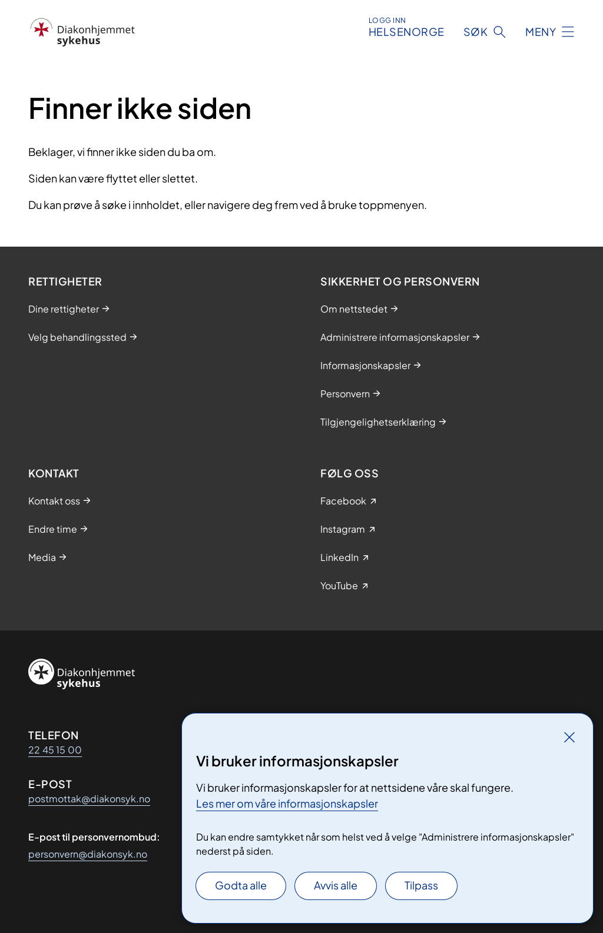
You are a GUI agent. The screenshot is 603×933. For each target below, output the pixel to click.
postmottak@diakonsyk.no (89, 798)
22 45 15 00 (55, 749)
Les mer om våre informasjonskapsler (287, 803)
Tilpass (421, 885)
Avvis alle (335, 885)
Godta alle (241, 885)
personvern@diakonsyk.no (87, 854)
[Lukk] (569, 737)
